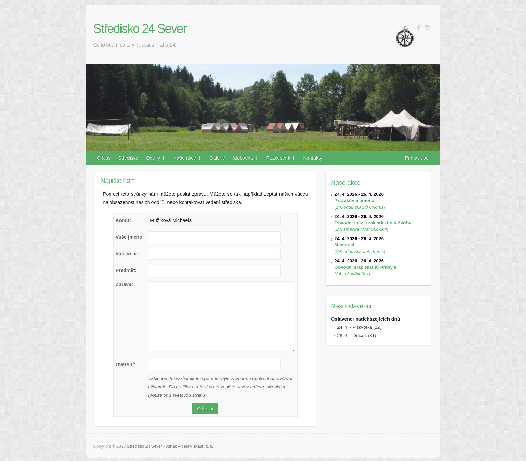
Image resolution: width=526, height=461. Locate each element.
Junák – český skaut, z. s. (189, 446)
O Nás (104, 158)
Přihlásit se (416, 158)
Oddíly (153, 158)
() (359, 201)
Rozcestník (278, 158)
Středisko (128, 158)
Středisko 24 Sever (139, 29)
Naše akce (184, 158)
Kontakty (312, 158)
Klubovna (243, 158)
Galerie (217, 158)
